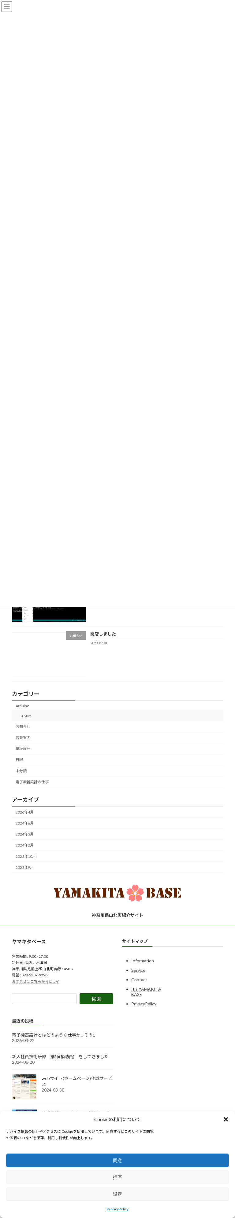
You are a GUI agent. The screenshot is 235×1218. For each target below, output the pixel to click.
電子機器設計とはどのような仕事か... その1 (53, 1035)
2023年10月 (26, 856)
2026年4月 (25, 812)
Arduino (22, 706)
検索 (96, 999)
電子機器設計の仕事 (32, 782)
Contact (139, 979)
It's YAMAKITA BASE (146, 991)
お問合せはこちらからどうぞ (36, 981)
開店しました (103, 633)
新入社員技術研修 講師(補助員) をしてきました (60, 1056)
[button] (226, 1119)
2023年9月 (25, 867)
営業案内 (23, 738)
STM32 (25, 716)
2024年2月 (25, 845)
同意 (117, 1160)
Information (142, 960)
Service (138, 970)
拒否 (117, 1177)
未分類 (21, 771)
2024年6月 (25, 823)
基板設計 (23, 749)
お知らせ (23, 726)
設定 (117, 1194)
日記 (19, 760)
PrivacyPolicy (118, 1209)
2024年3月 (25, 834)
